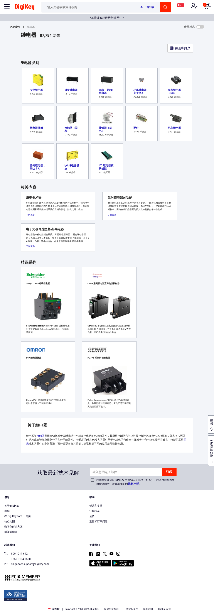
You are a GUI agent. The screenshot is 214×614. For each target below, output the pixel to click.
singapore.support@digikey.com (26, 564)
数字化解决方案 (13, 526)
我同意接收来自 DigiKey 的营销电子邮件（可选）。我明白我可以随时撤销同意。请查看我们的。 (135, 482)
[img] (24, 7)
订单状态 (94, 511)
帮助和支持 (95, 505)
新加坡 (53, 609)
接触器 (40, 435)
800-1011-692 (16, 554)
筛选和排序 (182, 48)
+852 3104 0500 (17, 559)
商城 (7, 511)
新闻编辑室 (10, 531)
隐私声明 (133, 483)
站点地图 (9, 521)
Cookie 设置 (164, 609)
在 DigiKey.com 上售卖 (17, 516)
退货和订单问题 (98, 521)
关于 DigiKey (11, 505)
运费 (91, 516)
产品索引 (15, 27)
